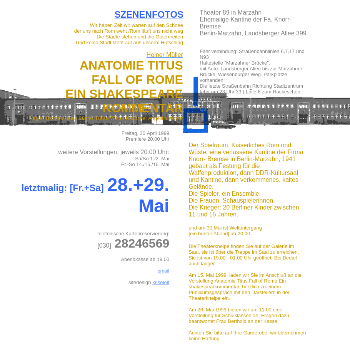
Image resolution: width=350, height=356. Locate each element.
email (163, 271)
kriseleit (160, 282)
